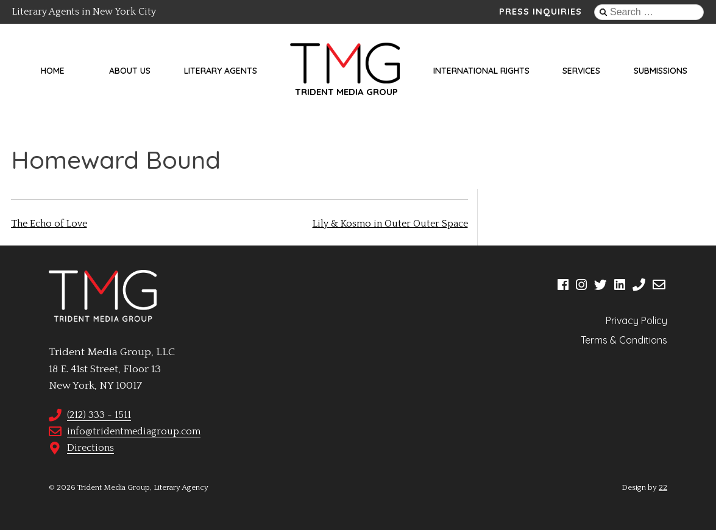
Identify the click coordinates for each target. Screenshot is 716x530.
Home (53, 70)
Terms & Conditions (624, 340)
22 (663, 487)
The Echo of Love (49, 223)
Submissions (660, 70)
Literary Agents (220, 70)
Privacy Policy (636, 320)
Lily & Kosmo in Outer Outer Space (390, 223)
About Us (130, 70)
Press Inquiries (540, 11)
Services (581, 70)
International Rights (481, 70)
